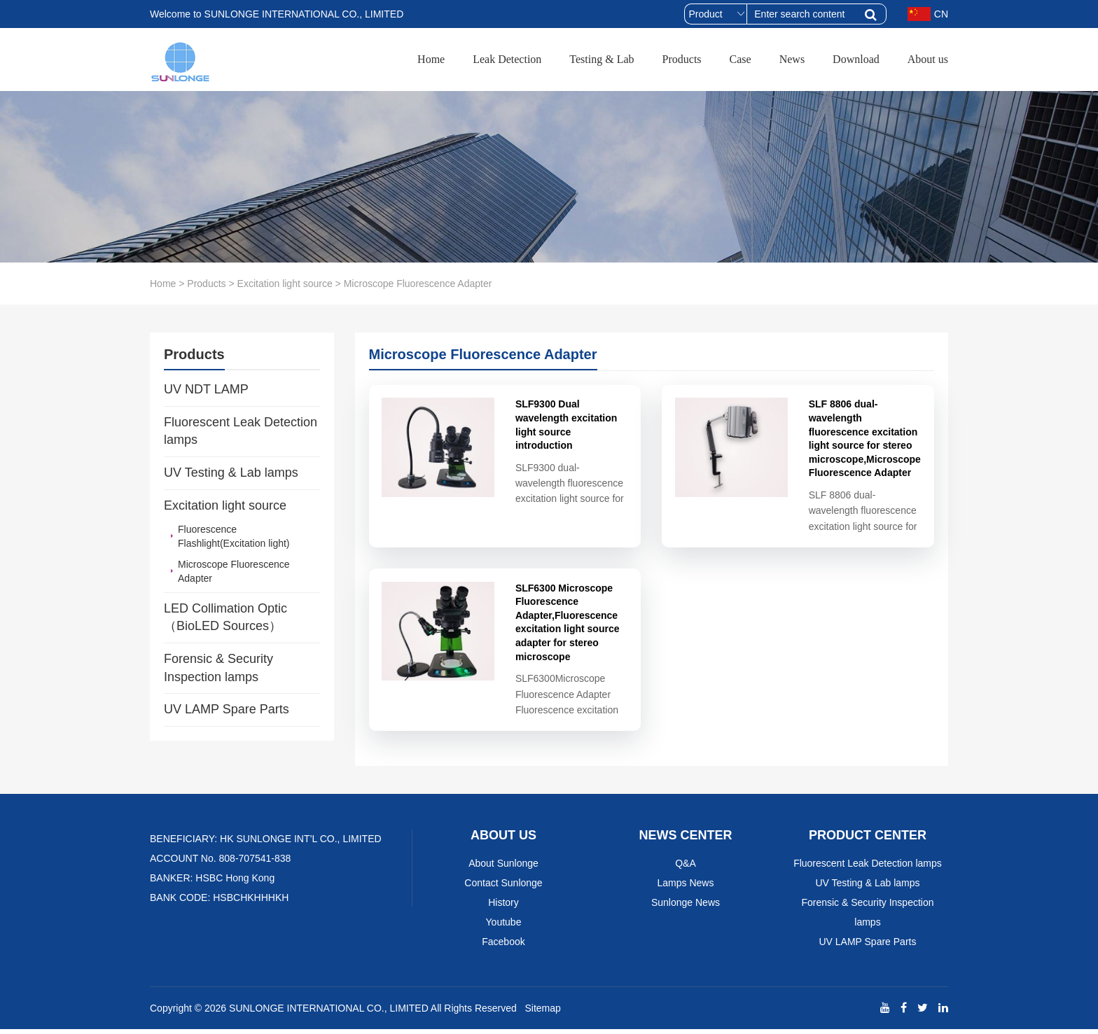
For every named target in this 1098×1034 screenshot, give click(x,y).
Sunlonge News (685, 907)
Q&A (685, 868)
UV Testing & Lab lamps (231, 473)
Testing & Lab (601, 59)
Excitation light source (285, 283)
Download (856, 59)
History (503, 907)
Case (740, 59)
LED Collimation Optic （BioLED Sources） (225, 617)
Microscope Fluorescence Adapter (234, 571)
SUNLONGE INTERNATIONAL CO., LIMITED (329, 1013)
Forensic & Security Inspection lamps (218, 668)
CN (928, 14)
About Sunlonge (503, 868)
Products (682, 59)
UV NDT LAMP (206, 389)
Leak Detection (507, 59)
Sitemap (542, 1013)
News (792, 59)
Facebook (503, 946)
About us (928, 59)
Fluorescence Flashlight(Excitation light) (234, 536)
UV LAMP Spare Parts (226, 709)
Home (431, 59)
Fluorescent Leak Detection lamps (240, 431)
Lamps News (686, 887)
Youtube (504, 926)
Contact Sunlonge (503, 887)
